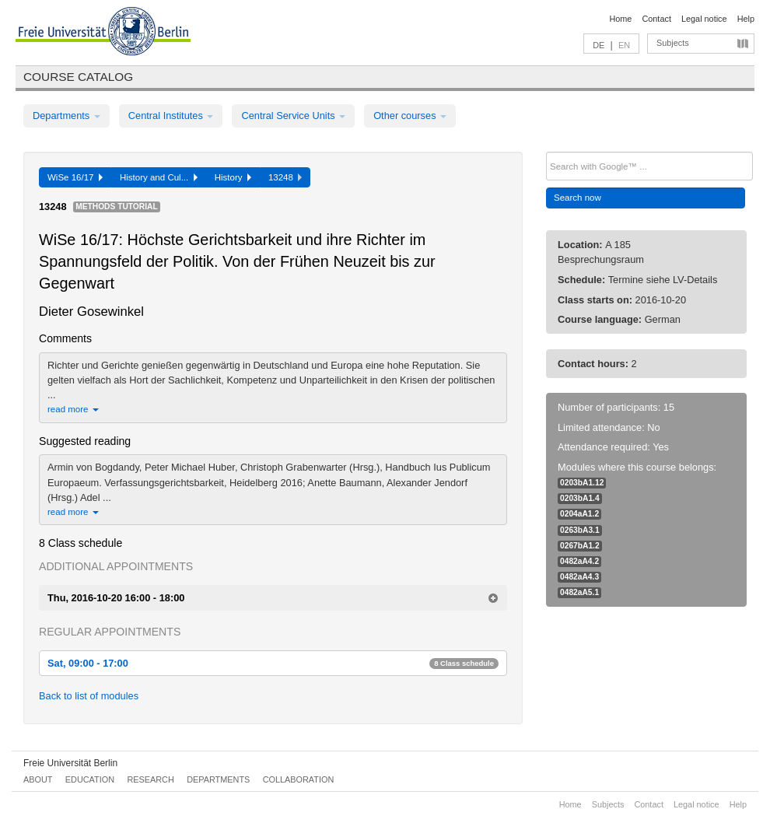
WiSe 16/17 (75, 177)
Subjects (672, 42)
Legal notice (704, 18)
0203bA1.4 (580, 498)
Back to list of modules (88, 696)
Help (745, 18)
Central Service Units (293, 115)
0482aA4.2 (579, 561)
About (37, 779)
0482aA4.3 (579, 577)
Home (620, 18)
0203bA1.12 (582, 482)
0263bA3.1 (580, 530)
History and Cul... (159, 177)
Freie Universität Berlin (70, 763)
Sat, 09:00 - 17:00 (273, 663)
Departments (66, 115)
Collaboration (298, 779)
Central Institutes (171, 115)
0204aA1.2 (579, 514)
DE (598, 45)
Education (89, 779)
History (233, 177)
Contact (656, 18)
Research (150, 779)
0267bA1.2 (580, 545)
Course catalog (78, 76)
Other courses (409, 115)
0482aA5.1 (579, 592)
